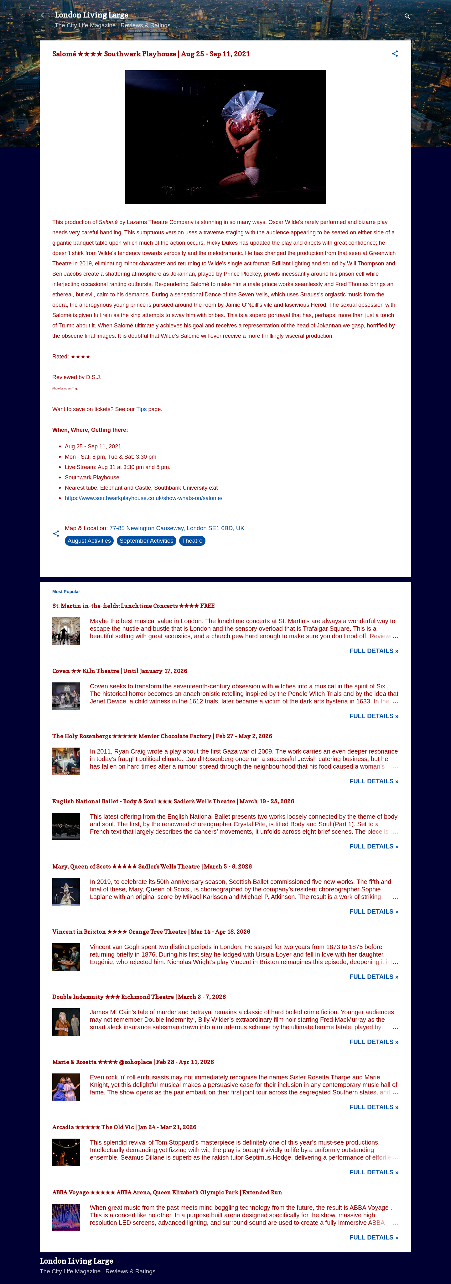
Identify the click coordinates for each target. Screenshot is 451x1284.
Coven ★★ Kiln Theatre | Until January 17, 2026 (119, 671)
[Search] (407, 17)
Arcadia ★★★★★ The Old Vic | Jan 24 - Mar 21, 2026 (124, 1127)
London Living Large (91, 14)
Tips (141, 409)
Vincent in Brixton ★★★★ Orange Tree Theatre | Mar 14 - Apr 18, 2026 (151, 931)
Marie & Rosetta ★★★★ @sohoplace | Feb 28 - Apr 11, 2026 (133, 1062)
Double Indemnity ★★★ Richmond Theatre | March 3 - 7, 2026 (139, 997)
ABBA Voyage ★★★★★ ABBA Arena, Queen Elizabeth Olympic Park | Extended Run (167, 1192)
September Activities (147, 540)
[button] (395, 54)
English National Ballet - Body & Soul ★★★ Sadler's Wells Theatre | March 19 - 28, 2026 (173, 801)
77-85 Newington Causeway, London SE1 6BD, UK (177, 528)
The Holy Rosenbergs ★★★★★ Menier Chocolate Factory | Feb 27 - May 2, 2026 (162, 736)
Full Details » (374, 650)
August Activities (89, 540)
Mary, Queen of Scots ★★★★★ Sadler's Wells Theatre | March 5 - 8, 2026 (152, 866)
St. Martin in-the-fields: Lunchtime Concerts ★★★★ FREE (133, 606)
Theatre (192, 540)
